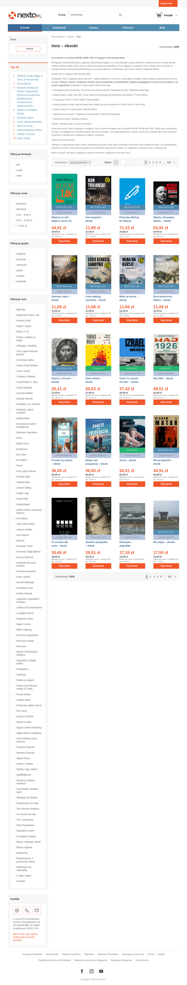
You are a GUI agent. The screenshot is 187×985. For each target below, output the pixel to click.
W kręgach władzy (26, 836)
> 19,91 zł (21, 225)
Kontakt (161, 954)
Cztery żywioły (24, 387)
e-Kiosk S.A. (101, 979)
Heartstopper (23, 504)
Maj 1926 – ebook (163, 378)
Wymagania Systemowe (133, 954)
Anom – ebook (127, 460)
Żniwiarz (20, 881)
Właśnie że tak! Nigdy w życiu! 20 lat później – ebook (62, 221)
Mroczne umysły (25, 640)
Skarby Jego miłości (27, 769)
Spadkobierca (23, 774)
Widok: (108, 162)
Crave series (23, 371)
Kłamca (20, 540)
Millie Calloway (24, 629)
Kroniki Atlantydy (25, 582)
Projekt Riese (23, 699)
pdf (18, 164)
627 (169, 162)
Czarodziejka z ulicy (27, 382)
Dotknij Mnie (23, 418)
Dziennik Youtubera (26, 432)
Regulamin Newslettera (108, 954)
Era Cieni (21, 454)
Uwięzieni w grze (25, 830)
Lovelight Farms (25, 613)
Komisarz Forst (24, 546)
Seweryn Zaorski (25, 747)
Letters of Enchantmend (29, 607)
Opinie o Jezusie (26, 134)
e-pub (19, 170)
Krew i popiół (23, 576)
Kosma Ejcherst (24, 557)
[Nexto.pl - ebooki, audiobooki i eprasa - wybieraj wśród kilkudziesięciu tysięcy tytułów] (25, 15)
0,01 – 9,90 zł (23, 214)
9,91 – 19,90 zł (24, 220)
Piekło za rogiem (25, 680)
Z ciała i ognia (23, 875)
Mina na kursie (25, 125)
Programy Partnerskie (32, 954)
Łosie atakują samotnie (29, 121)
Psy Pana (21, 710)
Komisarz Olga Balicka (28, 551)
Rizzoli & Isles (23, 722)
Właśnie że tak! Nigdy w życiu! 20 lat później (30, 78)
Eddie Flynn (22, 443)
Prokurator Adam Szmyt (29, 705)
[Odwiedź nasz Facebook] (82, 971)
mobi (19, 175)
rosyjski (20, 275)
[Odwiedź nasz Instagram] (91, 971)
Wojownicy (22, 852)
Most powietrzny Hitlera (29, 130)
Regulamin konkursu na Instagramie (90, 960)
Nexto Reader (52, 954)
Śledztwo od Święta (26, 797)
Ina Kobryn (22, 518)
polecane (21, 203)
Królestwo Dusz (24, 588)
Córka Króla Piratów (27, 365)
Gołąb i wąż (22, 493)
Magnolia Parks (24, 618)
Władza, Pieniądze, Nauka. (27, 111)
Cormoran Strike (25, 360)
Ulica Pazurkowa (25, 825)
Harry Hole (22, 498)
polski (19, 270)
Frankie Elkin (23, 476)
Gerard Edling (23, 487)
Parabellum (22, 669)
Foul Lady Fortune (26, 471)
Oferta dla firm (141, 960)
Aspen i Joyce (23, 326)
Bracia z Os (22, 331)
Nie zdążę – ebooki (164, 542)
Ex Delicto (21, 460)
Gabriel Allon (23, 482)
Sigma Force (23, 758)
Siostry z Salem (24, 763)
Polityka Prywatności (71, 954)
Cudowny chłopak (25, 376)
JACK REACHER (25, 524)
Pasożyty (21, 674)
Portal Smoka (23, 694)
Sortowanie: (61, 162)
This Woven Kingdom (27, 808)
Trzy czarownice (25, 819)
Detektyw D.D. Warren (28, 404)
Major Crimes (23, 624)
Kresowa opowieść (26, 571)
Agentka (20, 309)
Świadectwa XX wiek (27, 803)
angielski (21, 253)
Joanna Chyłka (24, 529)
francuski (21, 259)
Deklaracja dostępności (121, 960)
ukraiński (21, 281)
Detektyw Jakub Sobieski (24, 411)
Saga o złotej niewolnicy (29, 727)
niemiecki (21, 265)
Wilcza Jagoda (24, 847)
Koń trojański (24, 83)
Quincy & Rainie (25, 716)
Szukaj (61, 14)
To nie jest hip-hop (26, 814)
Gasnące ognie (25, 117)
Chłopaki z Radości (26, 345)
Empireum (21, 449)
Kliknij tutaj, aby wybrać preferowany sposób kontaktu (25, 937)
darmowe (21, 209)
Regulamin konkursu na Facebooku (55, 960)
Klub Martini (22, 535)
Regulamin (89, 954)
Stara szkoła (23, 138)
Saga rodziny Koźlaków (28, 733)
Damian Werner (24, 398)
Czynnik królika (24, 393)
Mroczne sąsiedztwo (27, 635)
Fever (19, 465)
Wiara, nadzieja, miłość (28, 841)
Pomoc (151, 954)
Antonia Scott (23, 320)
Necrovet (21, 646)
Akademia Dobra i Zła (28, 315)
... (164, 162)
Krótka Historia (24, 593)
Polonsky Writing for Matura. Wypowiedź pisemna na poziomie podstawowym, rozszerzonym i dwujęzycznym (28, 96)
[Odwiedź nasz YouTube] (101, 971)
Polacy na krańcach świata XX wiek (26, 687)
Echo (19, 438)
